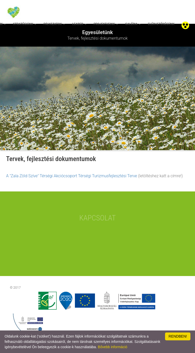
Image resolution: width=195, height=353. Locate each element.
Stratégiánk (24, 24)
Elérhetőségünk (161, 24)
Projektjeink (106, 24)
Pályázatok (54, 24)
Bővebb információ (112, 347)
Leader (79, 24)
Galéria (133, 24)
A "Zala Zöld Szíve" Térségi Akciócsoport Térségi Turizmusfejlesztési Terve (71, 175)
